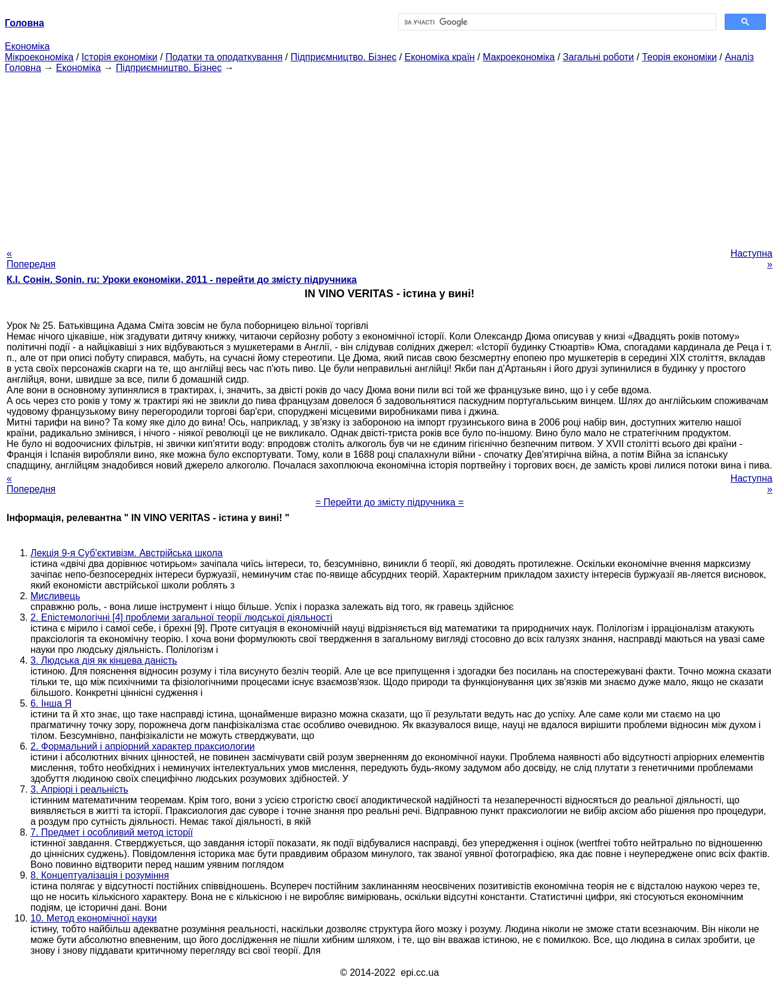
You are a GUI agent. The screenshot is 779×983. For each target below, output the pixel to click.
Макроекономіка (519, 57)
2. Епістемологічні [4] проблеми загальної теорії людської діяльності (181, 617)
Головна (23, 68)
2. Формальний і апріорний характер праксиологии (142, 746)
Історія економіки (120, 57)
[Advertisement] (390, 157)
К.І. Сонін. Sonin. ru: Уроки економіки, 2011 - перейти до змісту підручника (182, 280)
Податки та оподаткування (223, 57)
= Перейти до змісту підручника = (389, 502)
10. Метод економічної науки (93, 918)
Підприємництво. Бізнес (344, 57)
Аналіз (739, 57)
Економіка (27, 46)
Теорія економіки (679, 57)
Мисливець (55, 596)
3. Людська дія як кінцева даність (103, 660)
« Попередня (31, 258)
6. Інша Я (51, 703)
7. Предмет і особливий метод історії (111, 832)
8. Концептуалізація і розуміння (99, 875)
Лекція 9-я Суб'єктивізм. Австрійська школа (126, 553)
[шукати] (556, 22)
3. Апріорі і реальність (79, 789)
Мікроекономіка (39, 57)
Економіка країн (440, 57)
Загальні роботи (598, 57)
